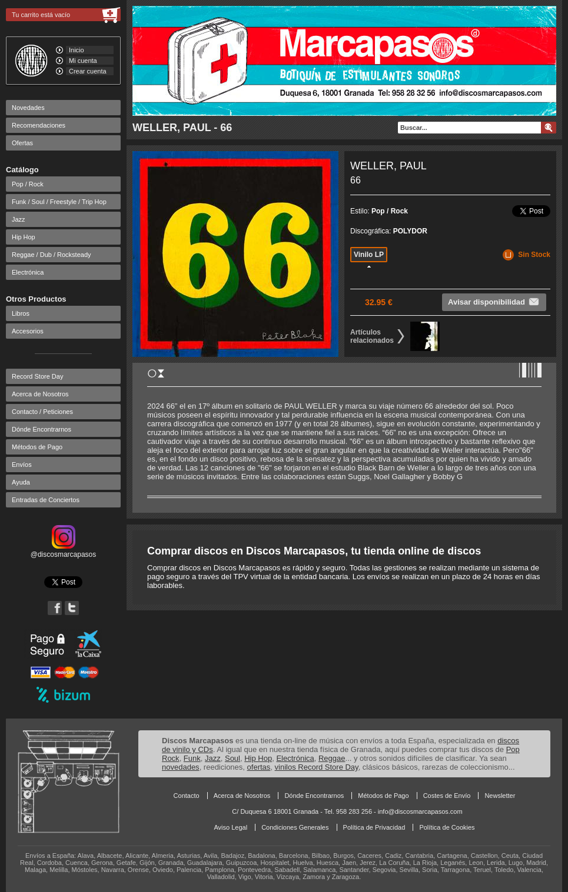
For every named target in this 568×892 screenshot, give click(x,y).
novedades (181, 767)
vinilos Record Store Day (316, 767)
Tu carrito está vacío (41, 14)
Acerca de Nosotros (40, 393)
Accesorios (28, 331)
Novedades (28, 107)
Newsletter (499, 795)
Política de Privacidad (374, 827)
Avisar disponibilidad (494, 301)
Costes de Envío (447, 795)
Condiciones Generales (294, 827)
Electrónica (28, 272)
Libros (20, 313)
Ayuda (21, 482)
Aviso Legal (230, 827)
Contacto (187, 795)
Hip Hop (23, 236)
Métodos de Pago (37, 446)
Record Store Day (37, 376)
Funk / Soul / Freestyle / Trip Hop (59, 201)
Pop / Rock (28, 184)
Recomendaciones (38, 125)
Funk (192, 758)
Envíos (22, 464)
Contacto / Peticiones (42, 411)
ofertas (259, 767)
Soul (232, 758)
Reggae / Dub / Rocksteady (51, 254)
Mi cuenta (83, 60)
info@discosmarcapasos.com (420, 811)
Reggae (332, 758)
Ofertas (22, 142)
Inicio (76, 50)
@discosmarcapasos (64, 550)
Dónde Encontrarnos (41, 429)
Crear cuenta (88, 71)
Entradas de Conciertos (45, 499)
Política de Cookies (446, 827)
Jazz (18, 219)
